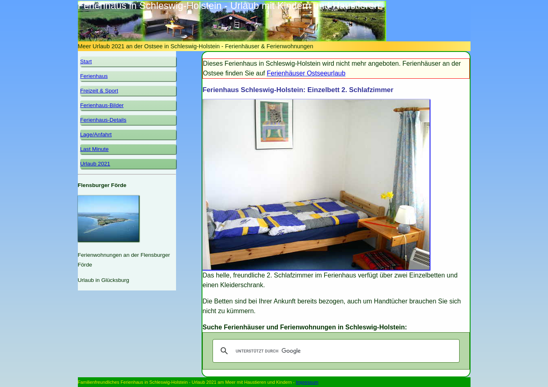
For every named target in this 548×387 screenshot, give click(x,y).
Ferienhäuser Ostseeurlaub (306, 73)
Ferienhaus (94, 76)
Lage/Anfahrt (96, 134)
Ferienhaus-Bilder (102, 105)
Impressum (307, 382)
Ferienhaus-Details (103, 120)
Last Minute (94, 149)
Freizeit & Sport (99, 91)
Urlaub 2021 (95, 164)
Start (86, 61)
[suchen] (335, 351)
